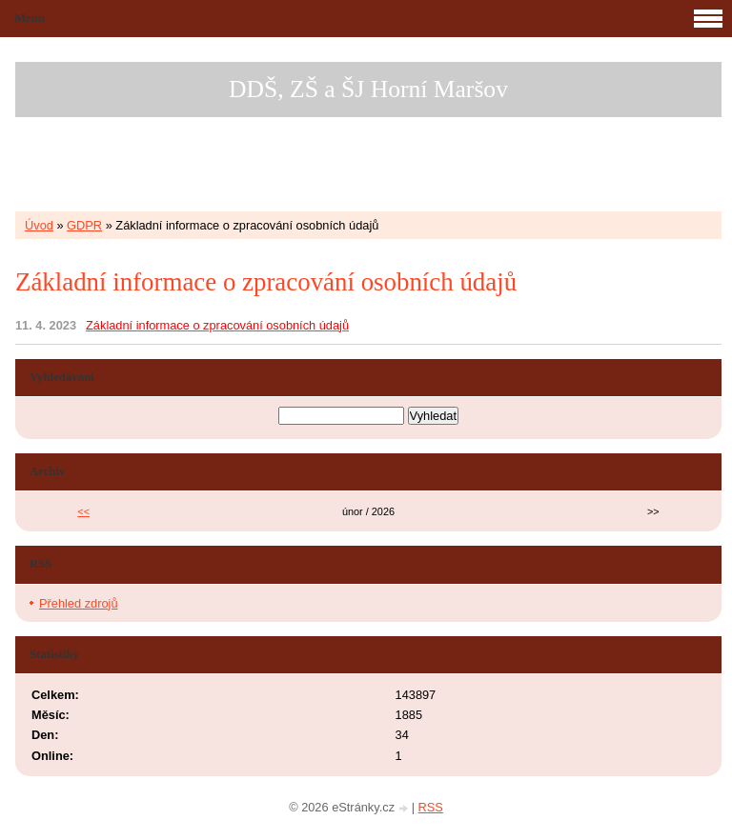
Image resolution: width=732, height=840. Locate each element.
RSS (430, 807)
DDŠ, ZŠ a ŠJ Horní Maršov (368, 89)
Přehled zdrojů (78, 603)
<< (83, 511)
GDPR (84, 225)
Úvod (39, 225)
